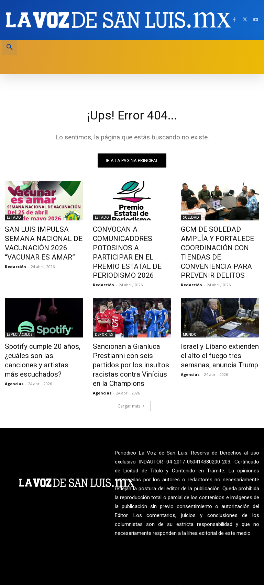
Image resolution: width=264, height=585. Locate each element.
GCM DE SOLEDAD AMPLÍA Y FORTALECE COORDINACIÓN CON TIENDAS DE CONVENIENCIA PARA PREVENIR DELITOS (218, 244)
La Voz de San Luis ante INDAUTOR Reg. (220, 561)
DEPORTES (104, 318)
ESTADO (14, 218)
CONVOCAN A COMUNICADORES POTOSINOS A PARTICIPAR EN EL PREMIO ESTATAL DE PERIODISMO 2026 (131, 244)
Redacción (15, 253)
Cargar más (131, 381)
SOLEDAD (191, 218)
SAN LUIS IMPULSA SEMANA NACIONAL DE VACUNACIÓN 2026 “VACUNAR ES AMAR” (42, 237)
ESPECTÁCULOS (20, 318)
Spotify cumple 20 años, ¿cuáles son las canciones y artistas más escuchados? (41, 337)
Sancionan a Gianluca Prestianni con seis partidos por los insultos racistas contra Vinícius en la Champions (129, 344)
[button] (9, 47)
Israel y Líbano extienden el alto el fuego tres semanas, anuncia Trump (216, 337)
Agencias (14, 353)
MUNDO (190, 318)
